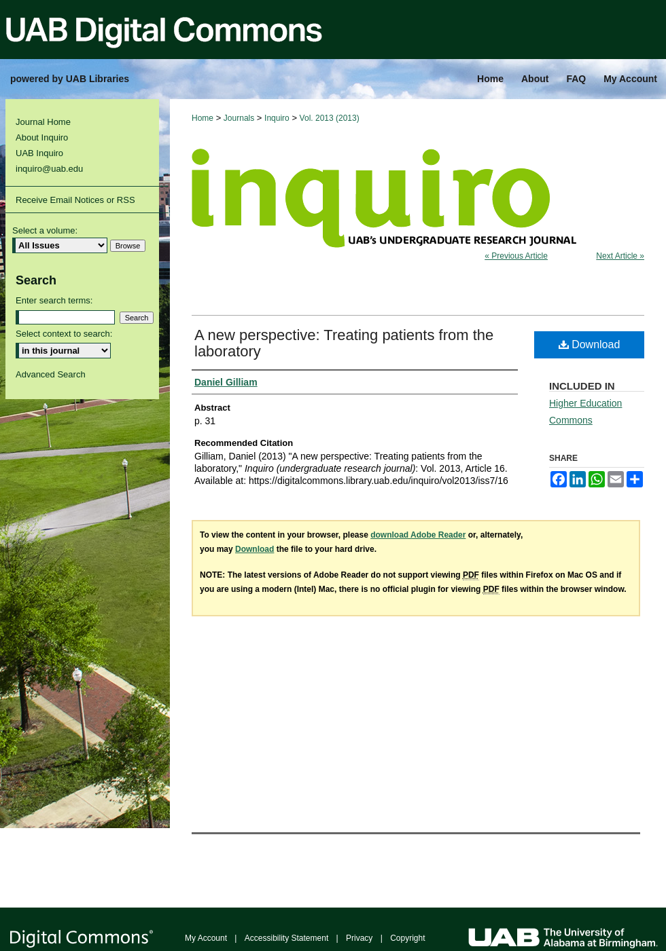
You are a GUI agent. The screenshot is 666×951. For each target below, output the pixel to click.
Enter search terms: (54, 300)
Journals (239, 118)
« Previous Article (516, 256)
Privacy (359, 938)
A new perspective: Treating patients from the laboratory (343, 343)
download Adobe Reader (418, 535)
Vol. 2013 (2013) (330, 118)
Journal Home (43, 122)
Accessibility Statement (286, 938)
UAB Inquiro (39, 153)
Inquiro (277, 118)
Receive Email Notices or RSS (75, 200)
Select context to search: (64, 334)
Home (202, 118)
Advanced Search (51, 374)
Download (589, 344)
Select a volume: (44, 230)
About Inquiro (42, 137)
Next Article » (620, 256)
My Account (206, 938)
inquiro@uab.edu (49, 169)
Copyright (407, 938)
